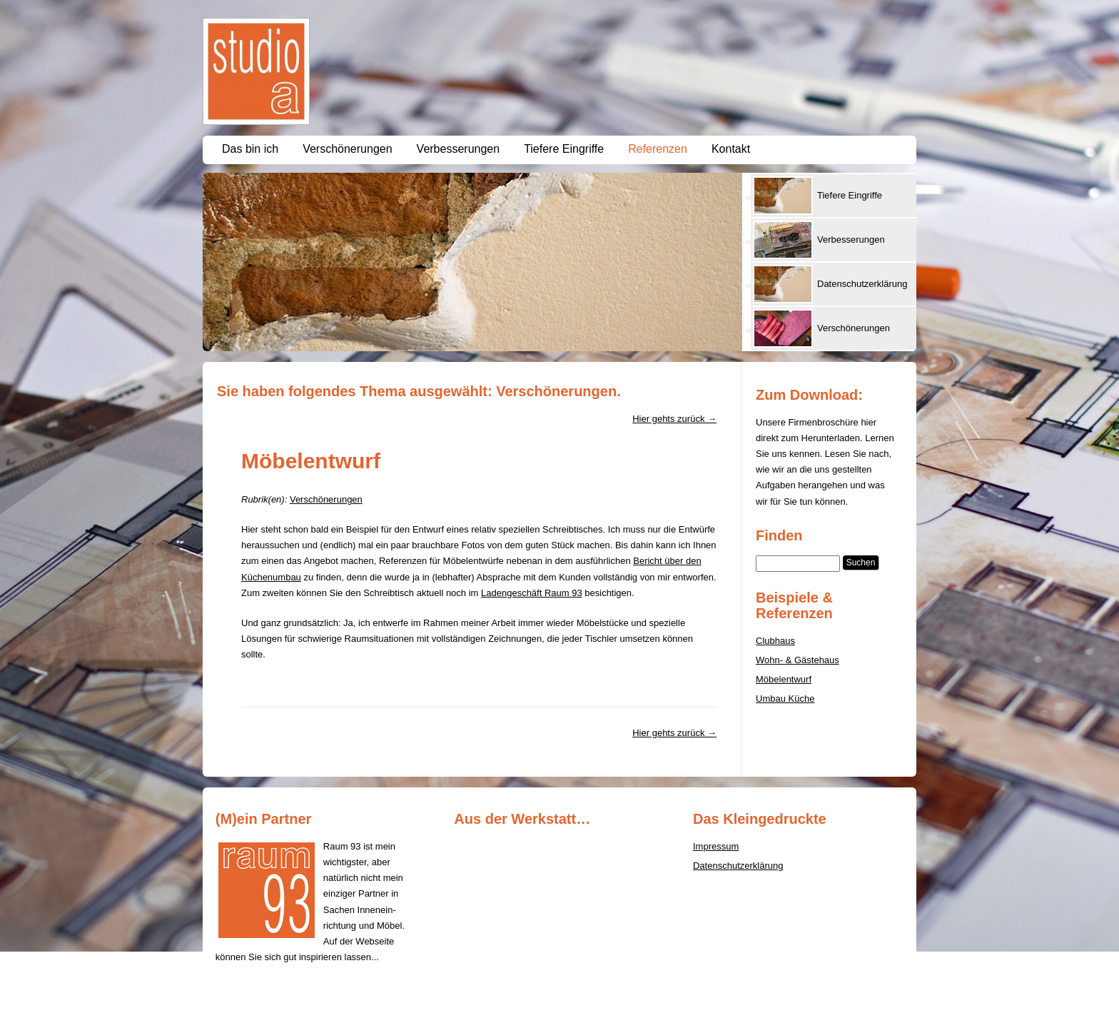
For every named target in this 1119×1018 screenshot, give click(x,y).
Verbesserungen (458, 149)
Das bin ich (250, 149)
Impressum (716, 846)
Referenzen (657, 149)
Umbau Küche (785, 698)
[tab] (828, 195)
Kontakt (731, 149)
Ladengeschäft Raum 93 (531, 593)
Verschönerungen (347, 149)
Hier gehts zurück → (674, 418)
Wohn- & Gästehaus (797, 660)
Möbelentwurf (310, 461)
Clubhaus (775, 640)
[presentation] (834, 195)
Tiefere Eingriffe (564, 149)
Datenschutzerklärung (738, 865)
